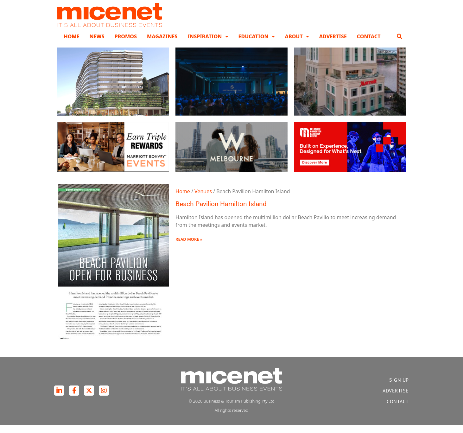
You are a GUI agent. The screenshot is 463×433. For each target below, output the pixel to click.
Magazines (162, 44)
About (297, 44)
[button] (399, 44)
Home (71, 44)
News (97, 44)
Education (256, 44)
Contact (369, 44)
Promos (126, 44)
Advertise (333, 44)
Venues (203, 199)
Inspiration (207, 44)
